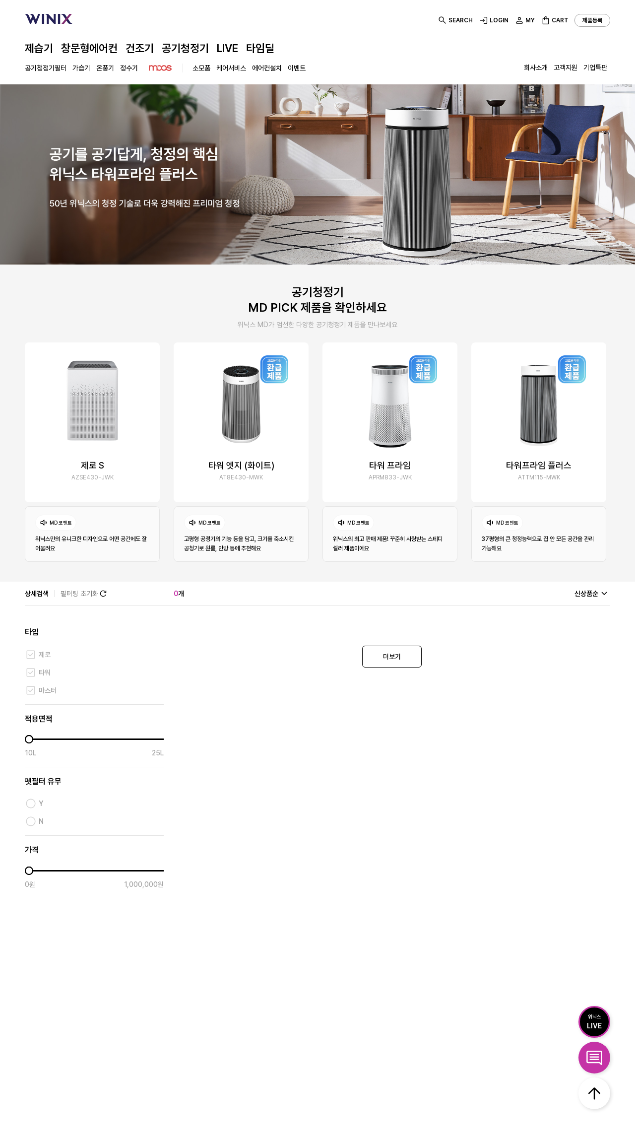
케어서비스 (231, 68)
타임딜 (260, 48)
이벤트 (297, 68)
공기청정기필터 (45, 68)
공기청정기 (185, 48)
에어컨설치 (267, 68)
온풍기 (105, 68)
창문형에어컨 (89, 48)
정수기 (129, 68)
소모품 (201, 68)
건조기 (140, 48)
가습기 (81, 68)
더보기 (392, 657)
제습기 (39, 48)
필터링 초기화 (84, 594)
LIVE (227, 48)
